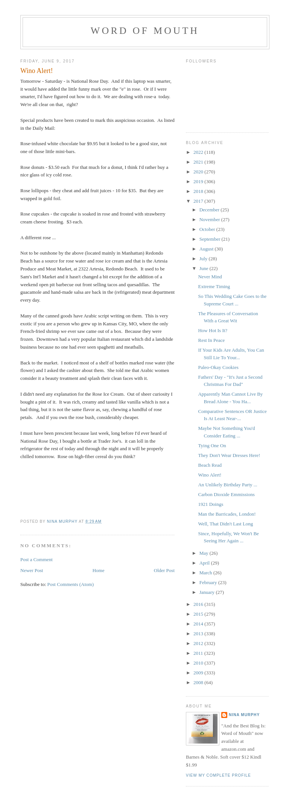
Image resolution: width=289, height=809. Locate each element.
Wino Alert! (209, 475)
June (204, 268)
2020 (198, 172)
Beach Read (209, 465)
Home (99, 570)
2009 (198, 672)
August (207, 249)
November (210, 219)
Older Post (164, 570)
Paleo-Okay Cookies (218, 367)
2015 (198, 614)
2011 (198, 653)
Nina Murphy (244, 715)
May (204, 553)
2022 (198, 152)
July (204, 258)
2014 (198, 624)
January (207, 592)
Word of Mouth (145, 30)
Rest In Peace (211, 340)
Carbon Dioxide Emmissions (226, 494)
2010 (198, 663)
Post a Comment (36, 559)
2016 (198, 604)
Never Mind (210, 276)
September (210, 239)
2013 (198, 633)
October (207, 229)
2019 (198, 181)
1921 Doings (210, 504)
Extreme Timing (214, 286)
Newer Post (31, 570)
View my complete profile (218, 775)
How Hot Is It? (212, 330)
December (210, 209)
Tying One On (212, 445)
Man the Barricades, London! (227, 514)
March (206, 572)
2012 (198, 643)
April (205, 563)
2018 (198, 191)
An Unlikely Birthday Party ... (227, 484)
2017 (198, 201)
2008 (198, 682)
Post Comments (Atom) (70, 584)
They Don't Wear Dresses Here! (229, 455)
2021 (198, 162)
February (208, 582)
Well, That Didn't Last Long (225, 524)
